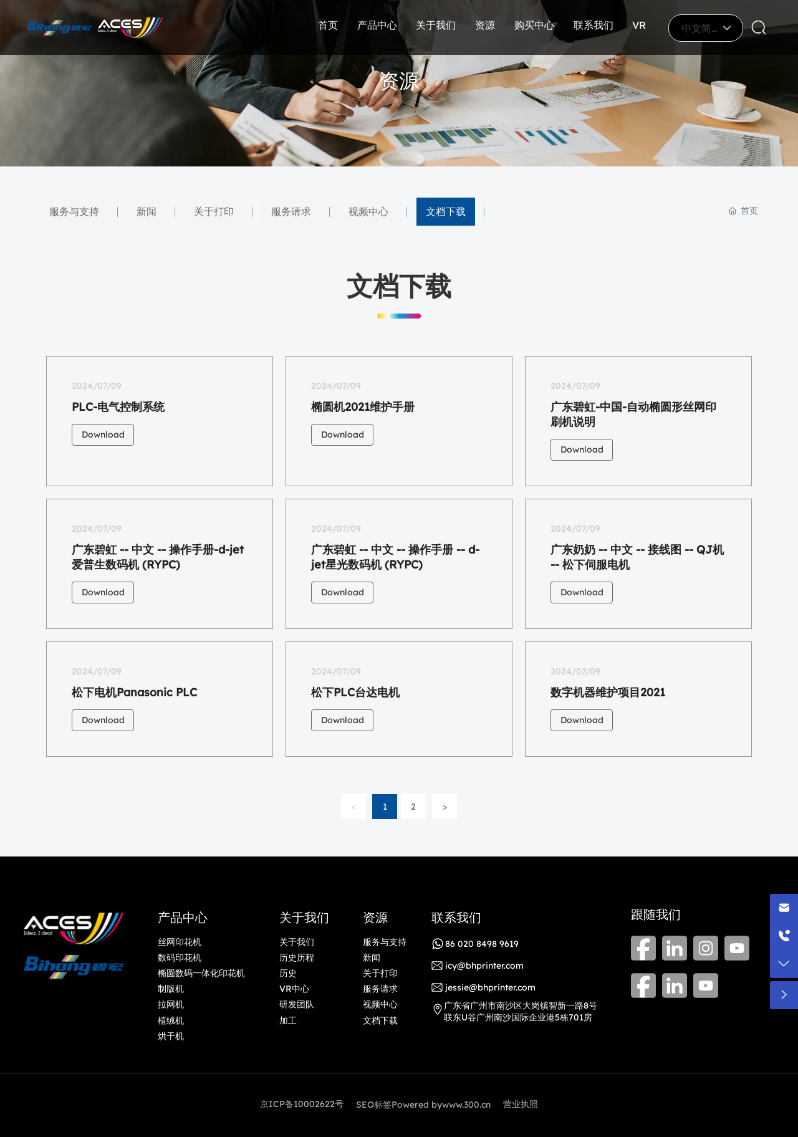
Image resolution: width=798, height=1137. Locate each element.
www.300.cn (466, 1104)
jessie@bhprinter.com (490, 987)
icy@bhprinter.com (484, 965)
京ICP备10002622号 (302, 1104)
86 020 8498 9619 (482, 943)
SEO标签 (374, 1104)
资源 (399, 80)
